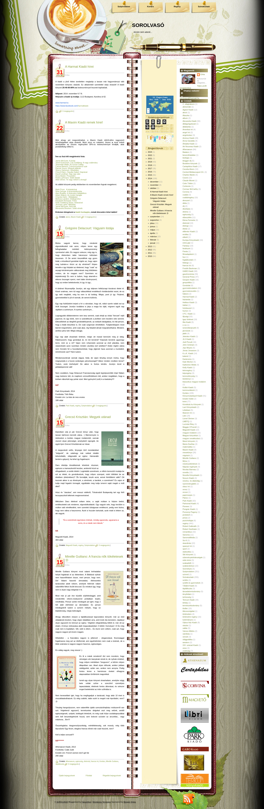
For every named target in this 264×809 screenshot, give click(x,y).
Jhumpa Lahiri (61, 204)
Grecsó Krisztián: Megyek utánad (88, 417)
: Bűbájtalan (72, 197)
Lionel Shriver (188, 418)
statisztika (187, 552)
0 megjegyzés (67, 111)
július (152, 223)
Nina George (60, 191)
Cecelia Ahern (188, 169)
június (152, 226)
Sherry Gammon (62, 170)
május (152, 230)
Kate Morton (188, 362)
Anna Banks (60, 176)
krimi (185, 401)
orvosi (185, 492)
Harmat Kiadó (188, 297)
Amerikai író (188, 129)
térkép (185, 603)
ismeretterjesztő (189, 328)
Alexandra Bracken (63, 208)
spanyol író (187, 546)
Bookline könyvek (190, 163)
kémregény (187, 370)
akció (68, 217)
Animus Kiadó (188, 138)
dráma (185, 212)
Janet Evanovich (62, 163)
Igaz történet (188, 319)
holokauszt (187, 308)
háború (185, 294)
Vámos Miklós (188, 631)
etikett (185, 237)
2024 (150, 152)
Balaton (186, 152)
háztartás (186, 299)
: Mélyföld (71, 204)
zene (185, 648)
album (185, 118)
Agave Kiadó (188, 110)
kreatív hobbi (188, 399)
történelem (187, 614)
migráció (186, 455)
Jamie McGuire (61, 161)
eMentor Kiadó (189, 231)
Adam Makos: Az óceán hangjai (68, 195)
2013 (150, 246)
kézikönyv (187, 379)
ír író (185, 325)
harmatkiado (71, 106)
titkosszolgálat (188, 611)
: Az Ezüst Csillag (76, 164)
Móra (185, 461)
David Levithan (61, 174)
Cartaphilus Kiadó (190, 166)
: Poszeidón (70, 176)
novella (186, 472)
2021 (150, 158)
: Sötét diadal (74, 178)
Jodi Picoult (187, 342)
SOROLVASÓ (148, 25)
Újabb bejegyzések (67, 775)
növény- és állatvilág (191, 481)
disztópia (186, 209)
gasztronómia (188, 274)
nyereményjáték (189, 484)
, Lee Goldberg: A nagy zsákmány (83, 163)
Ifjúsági (186, 316)
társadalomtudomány (191, 591)
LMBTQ (186, 421)
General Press (189, 277)
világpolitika (187, 639)
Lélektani (186, 410)
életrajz (186, 226)
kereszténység (189, 376)
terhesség (187, 597)
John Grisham (188, 345)
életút (185, 229)
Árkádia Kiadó (188, 144)
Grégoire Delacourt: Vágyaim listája (89, 228)
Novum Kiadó (188, 478)
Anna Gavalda (189, 141)
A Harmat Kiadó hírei (79, 66)
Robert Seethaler (190, 529)
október (153, 188)
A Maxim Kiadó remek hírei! (84, 122)
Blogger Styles (130, 802)
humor (185, 311)
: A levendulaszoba (74, 191)
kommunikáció (189, 390)
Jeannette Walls (62, 164)
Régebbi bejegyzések (112, 775)
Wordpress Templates (102, 802)
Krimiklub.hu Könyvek (192, 404)
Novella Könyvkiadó (191, 475)
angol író (186, 132)
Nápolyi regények (190, 467)
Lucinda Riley (188, 424)
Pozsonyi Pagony (190, 512)
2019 (150, 162)
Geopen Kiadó (189, 280)
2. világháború (188, 104)
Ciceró (185, 178)
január (152, 243)
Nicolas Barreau (189, 469)
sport (185, 549)
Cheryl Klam (60, 172)
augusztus (154, 220)
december (154, 182)
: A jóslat (71, 161)
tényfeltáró (187, 594)
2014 (150, 178)
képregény (187, 373)
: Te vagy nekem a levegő (76, 180)
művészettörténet (190, 464)
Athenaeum (70, 761)
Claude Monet (188, 180)
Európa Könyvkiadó (191, 240)
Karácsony (187, 359)
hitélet (185, 305)
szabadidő (187, 563)
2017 (150, 168)
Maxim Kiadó (76, 217)
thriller (185, 608)
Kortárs (150, 6)
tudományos (188, 620)
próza (185, 518)
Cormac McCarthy (190, 189)
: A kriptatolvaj (71, 189)
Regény (177, 6)
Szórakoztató (204, 6)
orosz (185, 489)
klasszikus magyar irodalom (194, 382)
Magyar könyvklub (190, 435)
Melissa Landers (62, 199)
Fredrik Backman (190, 268)
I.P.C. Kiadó (187, 314)
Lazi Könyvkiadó (189, 407)
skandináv (187, 543)
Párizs (185, 498)
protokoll (186, 515)
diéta (185, 203)
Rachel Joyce (61, 168)
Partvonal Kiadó (189, 503)
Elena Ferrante (189, 220)
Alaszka (186, 115)
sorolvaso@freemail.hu (189, 98)
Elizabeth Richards (63, 201)
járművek (186, 331)
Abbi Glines (60, 180)
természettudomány (191, 605)
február (153, 240)
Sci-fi (185, 540)
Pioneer (186, 506)
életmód (87, 761)
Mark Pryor (60, 189)
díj (184, 206)
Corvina (186, 192)
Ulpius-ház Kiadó (190, 622)
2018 (150, 165)
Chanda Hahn (61, 197)
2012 (150, 250)
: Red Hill (72, 206)
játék (185, 333)
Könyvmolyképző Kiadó (192, 396)
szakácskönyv (188, 566)
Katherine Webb (189, 365)
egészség (79, 761)
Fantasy (186, 246)
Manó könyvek (189, 441)
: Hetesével (78, 203)
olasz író (186, 486)
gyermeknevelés (189, 291)
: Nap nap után (74, 174)
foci (184, 257)
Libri (184, 416)
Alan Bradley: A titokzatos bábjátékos (70, 193)
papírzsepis (187, 495)
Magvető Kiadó (71, 545)
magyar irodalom (190, 433)
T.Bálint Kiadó (188, 586)
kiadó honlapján (82, 212)
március (153, 236)
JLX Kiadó (187, 339)
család (185, 195)
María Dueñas (188, 444)
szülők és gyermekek (191, 583)
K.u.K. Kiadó (188, 353)
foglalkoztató (188, 260)
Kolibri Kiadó (188, 387)
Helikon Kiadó (188, 302)
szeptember (155, 217)
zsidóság (186, 651)
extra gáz (186, 243)
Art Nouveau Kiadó (190, 146)
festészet (186, 248)
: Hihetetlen (74, 170)
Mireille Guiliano (112, 761)
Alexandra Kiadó (190, 121)
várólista (186, 634)
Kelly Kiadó (187, 367)
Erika (202, 74)
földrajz (186, 263)
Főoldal (89, 775)
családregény (188, 197)
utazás (185, 625)
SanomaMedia (189, 537)
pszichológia (188, 520)
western (186, 642)
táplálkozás (60, 764)
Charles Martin (189, 175)
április (152, 233)
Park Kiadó (70, 406)
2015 (150, 175)
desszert (186, 200)
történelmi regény (190, 617)
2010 (150, 256)
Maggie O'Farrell (190, 427)
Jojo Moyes (187, 348)
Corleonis (187, 186)
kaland (185, 356)
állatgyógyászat (189, 124)
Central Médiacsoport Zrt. (193, 172)
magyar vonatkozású (191, 438)
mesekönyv (187, 452)
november (154, 185)
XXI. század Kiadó (190, 645)
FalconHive (86, 802)
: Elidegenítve (75, 199)
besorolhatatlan (189, 155)
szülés (185, 580)
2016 (150, 172)
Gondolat (186, 285)
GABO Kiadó (188, 271)
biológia (186, 158)
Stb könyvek (188, 554)
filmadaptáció (188, 254)
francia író (94, 761)
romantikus (187, 532)
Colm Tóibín (188, 183)
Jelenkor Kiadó (189, 336)
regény (77, 406)
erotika (185, 234)
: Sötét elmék (77, 208)
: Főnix (74, 201)
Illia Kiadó (187, 322)
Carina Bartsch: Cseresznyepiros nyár (71, 166)
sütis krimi (187, 560)
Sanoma (186, 535)
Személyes (187, 569)
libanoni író (187, 413)
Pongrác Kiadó (189, 509)
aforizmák (187, 107)
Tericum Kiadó (189, 600)
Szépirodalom (124, 6)
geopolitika (187, 282)
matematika (187, 447)
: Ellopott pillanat (74, 168)
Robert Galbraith (190, 526)
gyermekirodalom (190, 288)
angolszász (187, 135)
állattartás (187, 127)
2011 (150, 253)
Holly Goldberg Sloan (64, 203)
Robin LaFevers (62, 178)
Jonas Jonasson (189, 350)
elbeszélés (187, 217)
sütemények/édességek (193, 557)
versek (185, 637)
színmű (186, 574)
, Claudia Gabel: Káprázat (76, 172)
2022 (150, 155)
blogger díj (187, 161)
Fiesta (185, 251)
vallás (185, 628)
